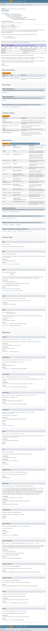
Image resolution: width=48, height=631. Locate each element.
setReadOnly (18, 224)
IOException (13, 313)
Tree (16, 1)
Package (7, 1)
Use (14, 1)
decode (14, 160)
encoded (4, 100)
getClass (10, 231)
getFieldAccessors (17, 181)
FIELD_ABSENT (5, 106)
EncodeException (25, 376)
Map (3, 184)
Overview (2, 1)
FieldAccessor (6, 182)
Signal (4, 119)
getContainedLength (17, 174)
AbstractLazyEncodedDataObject (16, 17)
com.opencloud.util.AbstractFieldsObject (14, 15)
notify (14, 231)
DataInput (8, 132)
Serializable (19, 22)
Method (16, 630)
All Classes (2, 3)
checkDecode (5, 211)
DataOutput (20, 201)
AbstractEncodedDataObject (13, 16)
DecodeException (27, 359)
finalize (4, 231)
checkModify (5, 224)
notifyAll (19, 231)
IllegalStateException (8, 413)
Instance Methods (23, 143)
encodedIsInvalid (17, 167)
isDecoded (4, 92)
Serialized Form (4, 65)
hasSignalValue (16, 194)
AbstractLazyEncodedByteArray (17, 18)
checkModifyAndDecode (14, 211)
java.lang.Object (4, 13)
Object (10, 184)
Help (25, 1)
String (6, 184)
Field (9, 630)
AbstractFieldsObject (35, 104)
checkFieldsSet (16, 147)
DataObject (3, 22)
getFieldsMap (16, 184)
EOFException (5, 323)
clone (14, 150)
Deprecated (20, 1)
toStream (15, 201)
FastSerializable (11, 22)
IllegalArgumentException (8, 290)
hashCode (9, 218)
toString (14, 218)
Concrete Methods (34, 143)
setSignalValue (16, 198)
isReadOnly (12, 224)
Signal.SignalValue (15, 78)
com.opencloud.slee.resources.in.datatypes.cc (16, 8)
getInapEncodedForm (17, 189)
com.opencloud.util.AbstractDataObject (11, 14)
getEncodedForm (16, 178)
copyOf (14, 154)
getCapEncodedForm (17, 170)
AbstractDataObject (36, 222)
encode (14, 163)
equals (4, 218)
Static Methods (14, 143)
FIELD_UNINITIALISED (15, 106)
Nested (6, 630)
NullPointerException (7, 264)
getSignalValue (16, 192)
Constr (12, 630)
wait (24, 231)
